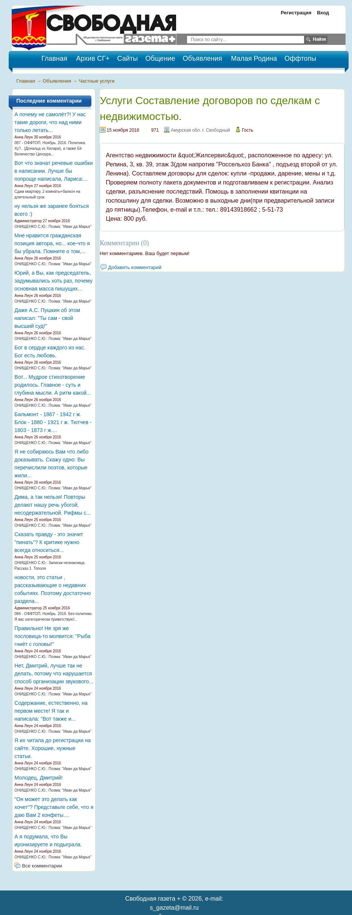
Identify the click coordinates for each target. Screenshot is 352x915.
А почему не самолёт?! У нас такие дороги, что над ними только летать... (50, 122)
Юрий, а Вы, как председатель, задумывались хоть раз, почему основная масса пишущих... (53, 281)
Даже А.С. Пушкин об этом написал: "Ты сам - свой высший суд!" (47, 318)
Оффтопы (300, 58)
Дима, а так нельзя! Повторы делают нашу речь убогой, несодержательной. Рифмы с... (52, 505)
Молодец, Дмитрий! (38, 778)
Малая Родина (254, 58)
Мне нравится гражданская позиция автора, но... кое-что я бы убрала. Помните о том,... (52, 243)
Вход (323, 12)
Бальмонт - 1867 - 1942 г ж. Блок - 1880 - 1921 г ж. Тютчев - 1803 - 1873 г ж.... (52, 422)
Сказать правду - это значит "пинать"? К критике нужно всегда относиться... (48, 542)
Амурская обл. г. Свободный (200, 130)
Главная (25, 81)
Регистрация (296, 12)
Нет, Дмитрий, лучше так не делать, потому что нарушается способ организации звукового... (53, 673)
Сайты (127, 58)
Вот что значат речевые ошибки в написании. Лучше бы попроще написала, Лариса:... (53, 171)
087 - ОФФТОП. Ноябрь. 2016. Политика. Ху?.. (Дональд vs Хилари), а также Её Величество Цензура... (50, 148)
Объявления (202, 58)
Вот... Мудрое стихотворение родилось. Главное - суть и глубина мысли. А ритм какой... (52, 385)
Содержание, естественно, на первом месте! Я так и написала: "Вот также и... (50, 711)
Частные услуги (96, 81)
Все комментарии (42, 866)
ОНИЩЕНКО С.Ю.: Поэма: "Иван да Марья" (52, 227)
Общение (160, 58)
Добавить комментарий (134, 267)
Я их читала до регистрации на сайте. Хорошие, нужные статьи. (52, 748)
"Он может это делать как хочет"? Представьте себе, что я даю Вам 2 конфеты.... (53, 807)
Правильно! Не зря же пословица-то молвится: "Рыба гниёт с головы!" (52, 636)
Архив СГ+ (93, 58)
